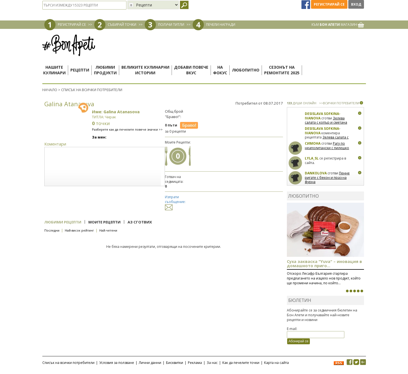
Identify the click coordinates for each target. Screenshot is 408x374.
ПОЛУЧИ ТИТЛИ (171, 24)
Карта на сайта (276, 362)
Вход (356, 4)
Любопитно (245, 70)
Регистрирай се (329, 4)
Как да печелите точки (240, 362)
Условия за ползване (116, 362)
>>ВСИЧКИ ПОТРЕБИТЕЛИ (339, 103)
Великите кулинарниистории (145, 69)
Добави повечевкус (191, 69)
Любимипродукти (105, 69)
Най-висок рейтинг (79, 230)
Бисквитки (174, 362)
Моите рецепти (104, 222)
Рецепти (79, 70)
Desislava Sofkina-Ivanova (322, 116)
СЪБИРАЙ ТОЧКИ (122, 24)
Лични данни (150, 362)
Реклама (195, 362)
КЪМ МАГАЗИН (338, 24)
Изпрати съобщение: (175, 202)
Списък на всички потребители (68, 362)
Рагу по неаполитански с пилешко (327, 145)
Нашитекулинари (54, 69)
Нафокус (220, 69)
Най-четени (108, 230)
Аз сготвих (140, 222)
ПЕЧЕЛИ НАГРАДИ (220, 24)
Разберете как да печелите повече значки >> (127, 129)
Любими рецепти (62, 222)
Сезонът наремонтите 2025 (281, 69)
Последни (51, 230)
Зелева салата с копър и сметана (326, 120)
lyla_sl (312, 158)
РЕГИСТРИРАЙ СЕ (72, 24)
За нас (212, 362)
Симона (313, 143)
